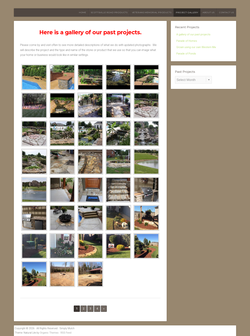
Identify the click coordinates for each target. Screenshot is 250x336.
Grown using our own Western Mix (197, 48)
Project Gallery (187, 12)
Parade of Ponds (186, 54)
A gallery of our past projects (194, 34)
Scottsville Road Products (109, 12)
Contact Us (226, 12)
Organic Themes (49, 332)
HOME (82, 12)
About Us (209, 12)
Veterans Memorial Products (152, 12)
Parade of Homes (187, 41)
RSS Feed (66, 332)
